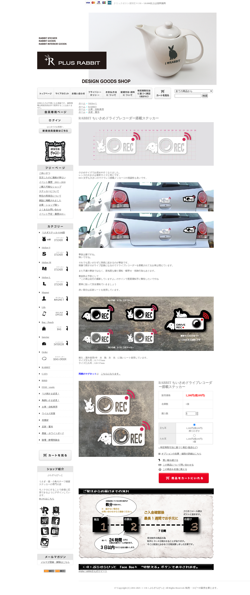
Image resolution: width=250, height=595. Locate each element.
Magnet (55, 297)
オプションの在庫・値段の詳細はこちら (181, 453)
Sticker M (55, 266)
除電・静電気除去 (51, 440)
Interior (55, 341)
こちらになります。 (111, 374)
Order (55, 356)
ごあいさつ (44, 173)
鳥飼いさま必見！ (51, 400)
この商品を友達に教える (175, 469)
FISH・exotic (48, 387)
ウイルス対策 (48, 413)
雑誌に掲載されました (50, 200)
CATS (45, 374)
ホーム (82, 103)
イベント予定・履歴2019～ (52, 214)
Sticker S (55, 252)
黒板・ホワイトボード (53, 433)
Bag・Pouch (55, 326)
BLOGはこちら (46, 499)
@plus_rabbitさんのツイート (93, 571)
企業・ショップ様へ (49, 205)
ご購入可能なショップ (50, 187)
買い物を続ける (170, 460)
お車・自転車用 (49, 407)
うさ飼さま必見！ (51, 393)
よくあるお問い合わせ (50, 209)
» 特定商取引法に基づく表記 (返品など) (178, 447)
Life (55, 311)
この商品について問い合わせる (178, 465)
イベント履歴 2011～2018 (52, 182)
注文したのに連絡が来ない (52, 177)
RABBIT (46, 367)
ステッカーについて (49, 191)
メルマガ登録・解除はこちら (55, 562)
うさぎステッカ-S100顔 (55, 237)
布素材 (45, 420)
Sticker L (55, 281)
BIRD (44, 380)
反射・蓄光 (47, 426)
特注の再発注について (50, 196)
